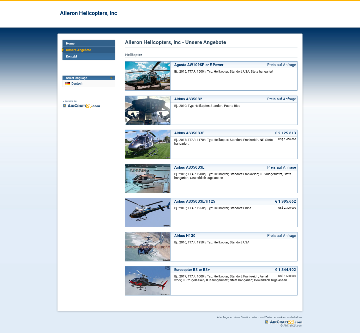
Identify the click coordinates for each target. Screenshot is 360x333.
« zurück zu (69, 101)
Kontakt (71, 56)
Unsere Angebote (78, 50)
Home (70, 43)
